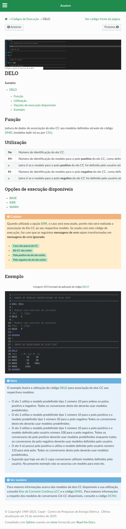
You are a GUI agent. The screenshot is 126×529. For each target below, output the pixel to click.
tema (54, 522)
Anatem (65, 5)
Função (18, 96)
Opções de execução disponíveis (35, 105)
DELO (11, 73)
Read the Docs (85, 522)
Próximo (111, 27)
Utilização (20, 100)
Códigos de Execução (25, 19)
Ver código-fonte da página (102, 19)
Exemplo (19, 109)
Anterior (14, 27)
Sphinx (30, 522)
